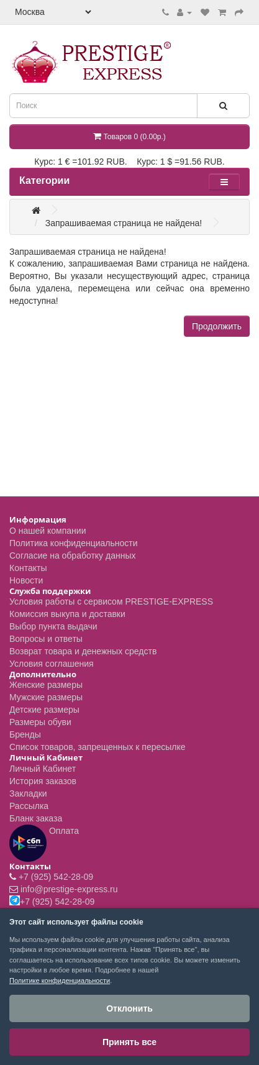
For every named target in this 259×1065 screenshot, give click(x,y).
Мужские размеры (46, 697)
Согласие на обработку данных (72, 555)
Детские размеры (44, 710)
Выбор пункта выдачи (53, 626)
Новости (26, 580)
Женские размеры (46, 685)
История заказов (42, 781)
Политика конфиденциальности (73, 543)
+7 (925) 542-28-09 (56, 877)
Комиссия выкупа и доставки (67, 614)
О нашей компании (47, 531)
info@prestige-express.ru (69, 889)
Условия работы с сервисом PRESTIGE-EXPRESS (111, 601)
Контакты (28, 568)
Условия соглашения (51, 664)
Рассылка (28, 806)
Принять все (129, 1042)
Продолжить (217, 326)
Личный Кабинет (42, 769)
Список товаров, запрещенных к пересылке (97, 747)
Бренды (25, 734)
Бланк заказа (35, 818)
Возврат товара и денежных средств (83, 651)
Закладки (28, 793)
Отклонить (129, 1008)
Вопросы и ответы (46, 639)
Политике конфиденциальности (59, 980)
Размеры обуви (40, 722)
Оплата (44, 843)
